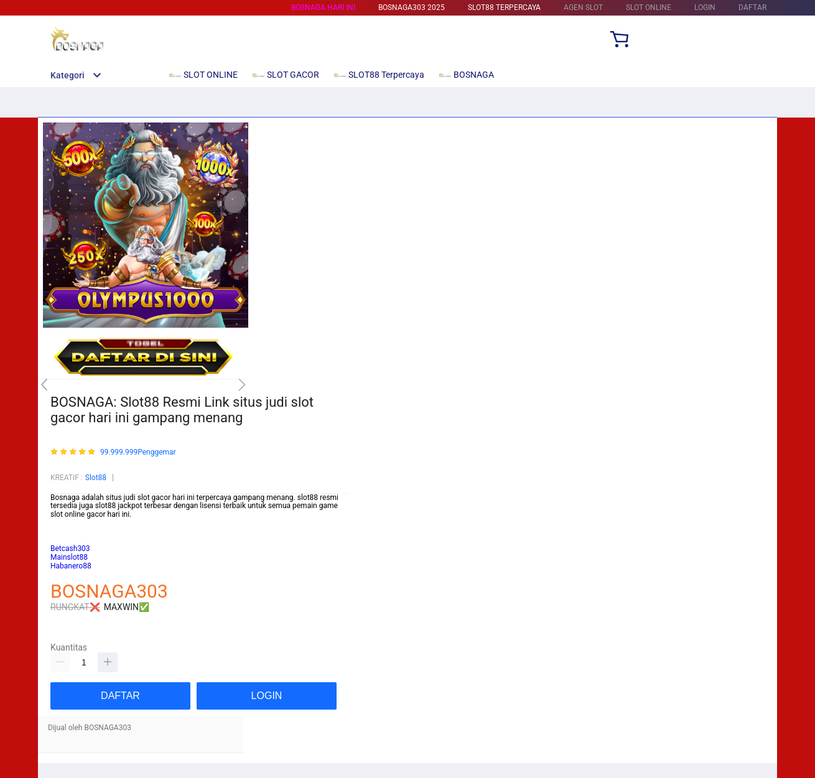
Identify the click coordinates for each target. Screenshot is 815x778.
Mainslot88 (69, 523)
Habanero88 (70, 566)
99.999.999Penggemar (138, 452)
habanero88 (70, 540)
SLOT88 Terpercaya (504, 7)
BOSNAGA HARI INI (323, 7)
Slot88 (95, 477)
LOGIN (704, 7)
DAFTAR (752, 7)
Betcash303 (70, 531)
